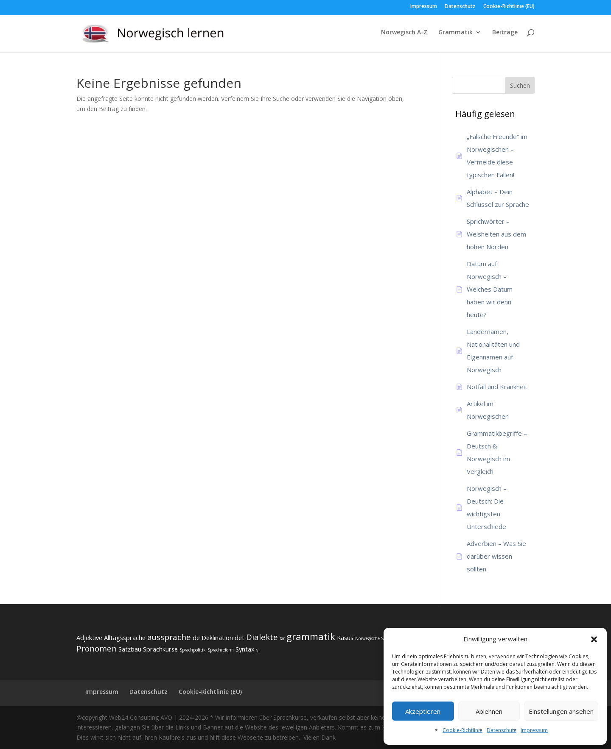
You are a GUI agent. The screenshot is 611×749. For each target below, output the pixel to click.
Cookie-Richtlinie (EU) (509, 7)
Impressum (534, 730)
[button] (594, 639)
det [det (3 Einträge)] (239, 637)
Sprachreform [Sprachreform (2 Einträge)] (220, 650)
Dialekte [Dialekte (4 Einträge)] (262, 637)
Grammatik (455, 32)
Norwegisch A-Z (404, 32)
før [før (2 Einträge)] (282, 638)
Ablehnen (489, 711)
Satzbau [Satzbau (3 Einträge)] (129, 649)
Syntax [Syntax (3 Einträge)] (245, 649)
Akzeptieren (422, 711)
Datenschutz (501, 730)
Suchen (520, 85)
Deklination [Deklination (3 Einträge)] (217, 637)
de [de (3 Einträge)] (196, 637)
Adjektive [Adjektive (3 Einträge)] (89, 637)
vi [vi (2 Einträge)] (258, 650)
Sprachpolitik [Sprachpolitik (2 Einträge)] (192, 650)
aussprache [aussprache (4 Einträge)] (169, 637)
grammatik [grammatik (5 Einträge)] (310, 636)
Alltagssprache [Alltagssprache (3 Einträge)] (125, 637)
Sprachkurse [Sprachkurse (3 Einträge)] (160, 649)
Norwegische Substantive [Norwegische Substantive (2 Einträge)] (380, 638)
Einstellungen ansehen (561, 711)
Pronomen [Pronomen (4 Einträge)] (96, 648)
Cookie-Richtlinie (462, 730)
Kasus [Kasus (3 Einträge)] (345, 637)
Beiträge (505, 32)
